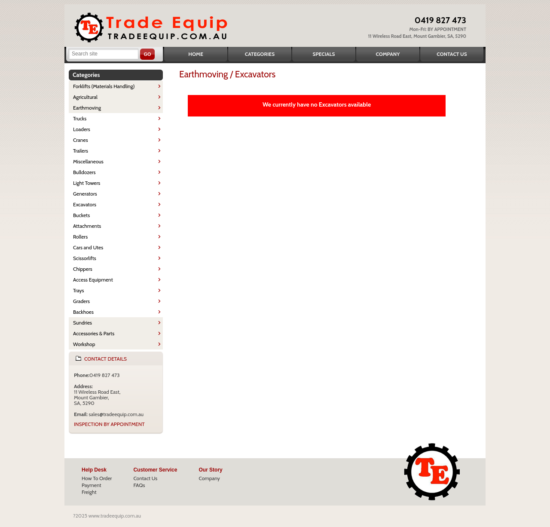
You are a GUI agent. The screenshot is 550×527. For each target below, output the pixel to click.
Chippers (82, 269)
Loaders (81, 129)
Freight (89, 492)
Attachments (87, 226)
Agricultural (85, 97)
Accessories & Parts (93, 333)
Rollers (80, 236)
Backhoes (83, 312)
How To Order (97, 478)
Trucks (79, 118)
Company (388, 54)
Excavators (84, 204)
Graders (81, 301)
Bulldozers (84, 172)
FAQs (139, 485)
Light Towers (86, 183)
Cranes (80, 140)
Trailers (80, 150)
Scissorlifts (84, 258)
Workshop (84, 344)
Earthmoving (87, 107)
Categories (260, 54)
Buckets (81, 215)
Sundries (82, 322)
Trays (78, 290)
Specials (324, 54)
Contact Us (452, 54)
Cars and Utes (88, 247)
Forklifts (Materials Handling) (104, 86)
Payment (91, 485)
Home (195, 54)
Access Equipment (93, 279)
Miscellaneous (88, 161)
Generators (85, 193)
